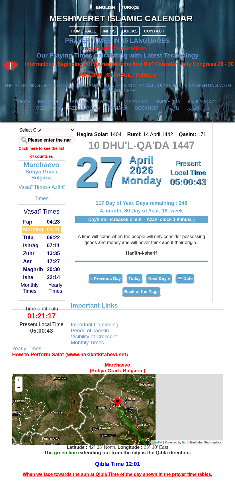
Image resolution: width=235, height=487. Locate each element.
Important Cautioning (94, 325)
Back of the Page (141, 291)
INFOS (109, 30)
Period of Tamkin (90, 330)
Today (134, 278)
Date (185, 278)
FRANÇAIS (77, 101)
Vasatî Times (33, 187)
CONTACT (154, 30)
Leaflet (157, 442)
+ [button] (19, 380)
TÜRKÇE (130, 7)
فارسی (172, 108)
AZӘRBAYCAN (84, 108)
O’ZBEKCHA (49, 108)
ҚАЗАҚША (136, 101)
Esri (185, 442)
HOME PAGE (84, 30)
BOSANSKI (146, 108)
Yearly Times (55, 288)
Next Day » (159, 278)
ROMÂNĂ (117, 108)
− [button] (19, 387)
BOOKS (130, 30)
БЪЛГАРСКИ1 (202, 101)
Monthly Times (29, 288)
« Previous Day (105, 278)
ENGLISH (105, 7)
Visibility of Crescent (94, 336)
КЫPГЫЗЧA (167, 101)
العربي (193, 108)
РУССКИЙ (107, 101)
